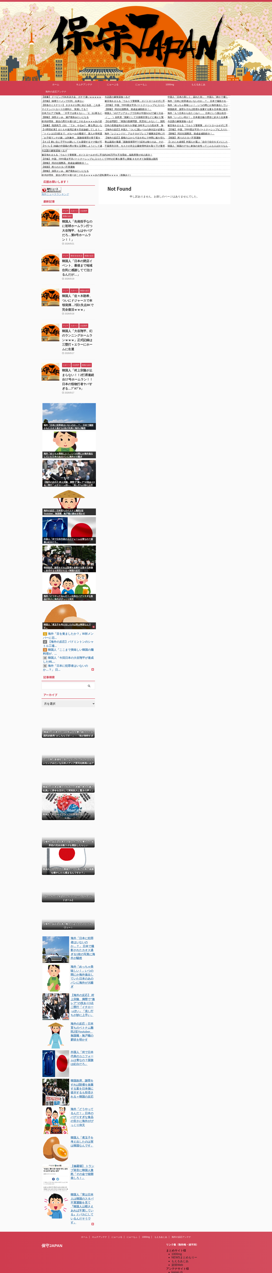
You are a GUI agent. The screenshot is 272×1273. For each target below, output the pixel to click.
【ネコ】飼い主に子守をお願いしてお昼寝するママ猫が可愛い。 (73, 141)
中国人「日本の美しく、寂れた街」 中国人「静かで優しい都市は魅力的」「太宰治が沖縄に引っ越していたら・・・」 (199, 97)
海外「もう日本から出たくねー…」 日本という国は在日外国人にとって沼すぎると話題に (199, 113)
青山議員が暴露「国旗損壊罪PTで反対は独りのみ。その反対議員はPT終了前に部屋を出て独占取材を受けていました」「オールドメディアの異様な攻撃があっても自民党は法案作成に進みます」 (136, 141)
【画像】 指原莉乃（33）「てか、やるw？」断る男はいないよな (73, 125)
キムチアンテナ (84, 84)
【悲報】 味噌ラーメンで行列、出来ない (63, 101)
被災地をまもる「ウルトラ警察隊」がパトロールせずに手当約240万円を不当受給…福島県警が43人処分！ (136, 101)
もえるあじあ (198, 84)
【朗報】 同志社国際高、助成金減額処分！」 (128, 109)
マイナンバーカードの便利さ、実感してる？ (65, 109)
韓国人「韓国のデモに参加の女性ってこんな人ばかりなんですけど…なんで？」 (199, 146)
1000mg (170, 84)
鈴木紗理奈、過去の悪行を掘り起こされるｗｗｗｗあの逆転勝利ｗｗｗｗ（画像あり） (73, 121)
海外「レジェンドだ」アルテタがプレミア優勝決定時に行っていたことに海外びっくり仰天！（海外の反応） (136, 133)
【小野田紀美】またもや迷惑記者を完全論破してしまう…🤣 (73, 129)
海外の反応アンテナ (55, 91)
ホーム (55, 84)
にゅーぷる (113, 84)
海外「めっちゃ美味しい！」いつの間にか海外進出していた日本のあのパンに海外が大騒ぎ (199, 105)
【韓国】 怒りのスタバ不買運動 (184, 137)
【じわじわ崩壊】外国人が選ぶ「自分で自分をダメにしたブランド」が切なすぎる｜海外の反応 (199, 141)
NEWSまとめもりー (184, 1214)
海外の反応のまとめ (184, 1258)
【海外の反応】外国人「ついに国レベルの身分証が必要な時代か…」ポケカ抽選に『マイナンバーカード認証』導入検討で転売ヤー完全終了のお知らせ (136, 129)
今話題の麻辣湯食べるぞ (117, 97)
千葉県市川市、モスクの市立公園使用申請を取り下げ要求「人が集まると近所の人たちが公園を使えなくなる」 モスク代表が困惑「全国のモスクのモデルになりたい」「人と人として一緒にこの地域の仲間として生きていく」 (136, 146)
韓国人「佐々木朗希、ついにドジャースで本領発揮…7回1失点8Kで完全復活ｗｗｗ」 (78, 286)
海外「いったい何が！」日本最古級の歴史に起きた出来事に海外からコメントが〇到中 (199, 117)
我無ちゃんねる (181, 1254)
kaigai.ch (177, 1228)
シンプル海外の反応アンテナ (190, 1247)
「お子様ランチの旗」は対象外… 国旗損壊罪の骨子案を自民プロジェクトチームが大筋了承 (73, 137)
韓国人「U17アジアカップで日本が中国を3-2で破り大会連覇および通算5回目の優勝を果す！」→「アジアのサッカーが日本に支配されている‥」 (136, 113)
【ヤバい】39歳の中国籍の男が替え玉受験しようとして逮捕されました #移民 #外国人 (73, 146)
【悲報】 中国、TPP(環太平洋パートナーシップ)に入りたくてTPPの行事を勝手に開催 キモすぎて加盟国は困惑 (136, 105)
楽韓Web (177, 1221)
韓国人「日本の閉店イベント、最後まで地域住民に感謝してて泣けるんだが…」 (78, 258)
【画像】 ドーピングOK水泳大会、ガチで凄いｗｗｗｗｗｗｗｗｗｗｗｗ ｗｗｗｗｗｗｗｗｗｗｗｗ (73, 97)
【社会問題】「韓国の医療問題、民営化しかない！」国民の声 (136, 121)
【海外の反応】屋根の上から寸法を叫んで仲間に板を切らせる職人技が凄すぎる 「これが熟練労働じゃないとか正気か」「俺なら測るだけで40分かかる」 (136, 137)
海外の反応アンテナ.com (187, 1265)
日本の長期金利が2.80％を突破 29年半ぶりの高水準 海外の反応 (136, 125)
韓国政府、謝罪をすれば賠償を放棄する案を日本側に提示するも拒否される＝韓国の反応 (199, 109)
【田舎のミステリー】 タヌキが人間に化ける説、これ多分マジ (73, 105)
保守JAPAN (52, 1202)
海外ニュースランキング (55, 194)
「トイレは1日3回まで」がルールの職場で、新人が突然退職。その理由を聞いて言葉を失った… (73, 133)
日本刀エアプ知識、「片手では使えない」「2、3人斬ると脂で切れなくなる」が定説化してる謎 (73, 113)
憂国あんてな (180, 1251)
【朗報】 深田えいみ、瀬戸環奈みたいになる (65, 117)
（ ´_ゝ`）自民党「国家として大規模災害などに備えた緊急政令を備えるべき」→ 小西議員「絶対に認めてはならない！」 (136, 117)
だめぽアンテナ (181, 1232)
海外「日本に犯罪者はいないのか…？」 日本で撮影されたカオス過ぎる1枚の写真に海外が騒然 (199, 101)
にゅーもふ (141, 84)
